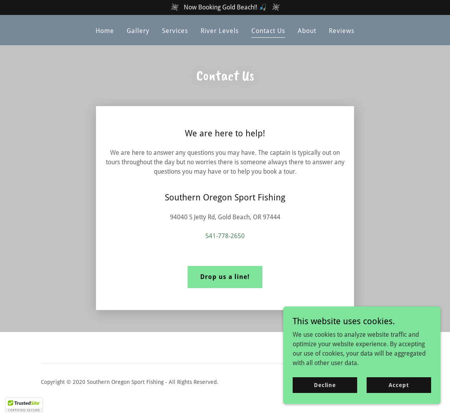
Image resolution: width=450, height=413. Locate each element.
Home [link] (105, 31)
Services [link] (175, 31)
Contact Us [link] (268, 31)
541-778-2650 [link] (225, 236)
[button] (24, 405)
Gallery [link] (138, 31)
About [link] (307, 31)
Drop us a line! (225, 277)
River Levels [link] (220, 31)
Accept (399, 385)
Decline (325, 385)
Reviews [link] (341, 31)
